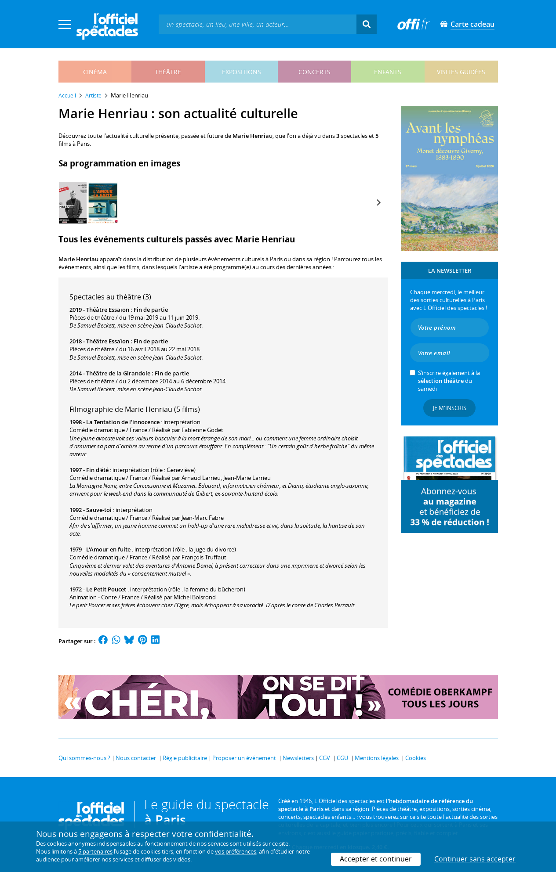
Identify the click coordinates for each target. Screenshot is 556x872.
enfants (387, 72)
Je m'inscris (449, 408)
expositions (241, 72)
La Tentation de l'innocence (123, 422)
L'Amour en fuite (108, 549)
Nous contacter (136, 758)
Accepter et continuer (376, 859)
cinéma (95, 72)
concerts (314, 72)
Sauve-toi (99, 510)
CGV (324, 758)
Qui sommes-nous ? (84, 758)
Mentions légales (377, 758)
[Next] (378, 202)
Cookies (415, 758)
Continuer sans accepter (475, 859)
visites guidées (461, 72)
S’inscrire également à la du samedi (449, 381)
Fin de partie (151, 309)
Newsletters (298, 758)
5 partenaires (95, 851)
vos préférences (235, 851)
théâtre (168, 72)
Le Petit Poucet (106, 589)
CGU (342, 758)
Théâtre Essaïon (107, 309)
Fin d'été (97, 470)
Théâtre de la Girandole (118, 373)
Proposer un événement (244, 758)
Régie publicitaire (185, 758)
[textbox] (257, 23)
